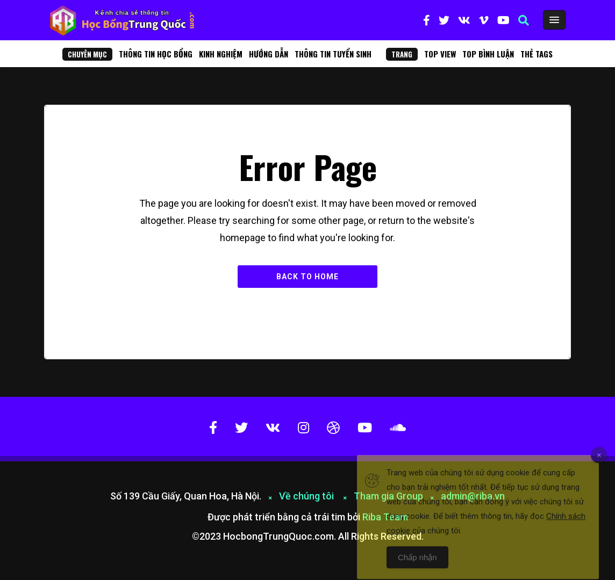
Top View (440, 54)
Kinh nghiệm (220, 54)
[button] (523, 20)
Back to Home (307, 276)
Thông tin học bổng (155, 54)
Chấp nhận (417, 565)
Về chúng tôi (307, 496)
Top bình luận (488, 54)
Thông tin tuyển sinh (333, 54)
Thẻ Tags (536, 54)
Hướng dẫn (268, 54)
